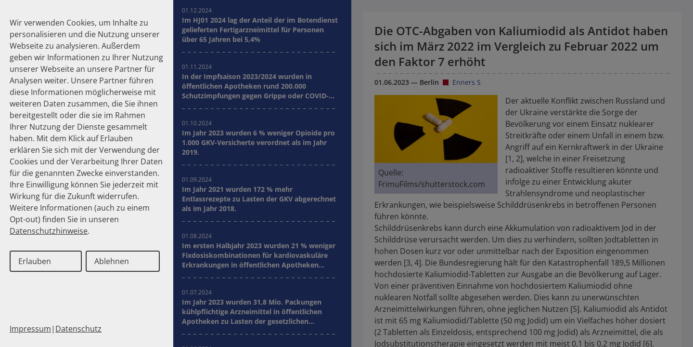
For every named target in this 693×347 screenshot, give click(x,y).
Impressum (30, 328)
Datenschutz (78, 328)
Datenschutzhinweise (49, 231)
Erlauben (34, 261)
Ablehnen (111, 261)
